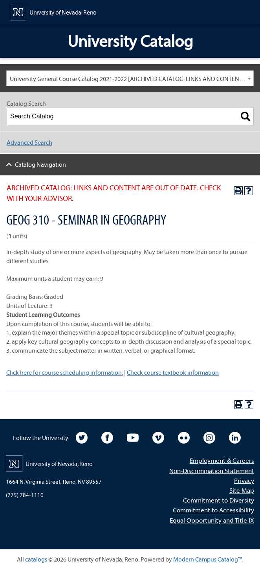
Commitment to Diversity (218, 500)
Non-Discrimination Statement (211, 470)
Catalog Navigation (40, 164)
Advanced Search (29, 142)
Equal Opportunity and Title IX (212, 520)
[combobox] (130, 78)
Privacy (244, 480)
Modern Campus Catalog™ (207, 559)
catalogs (36, 559)
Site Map (241, 490)
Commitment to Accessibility (213, 510)
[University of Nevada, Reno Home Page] (53, 11)
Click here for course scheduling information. (64, 372)
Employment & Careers (222, 460)
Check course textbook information (173, 372)
